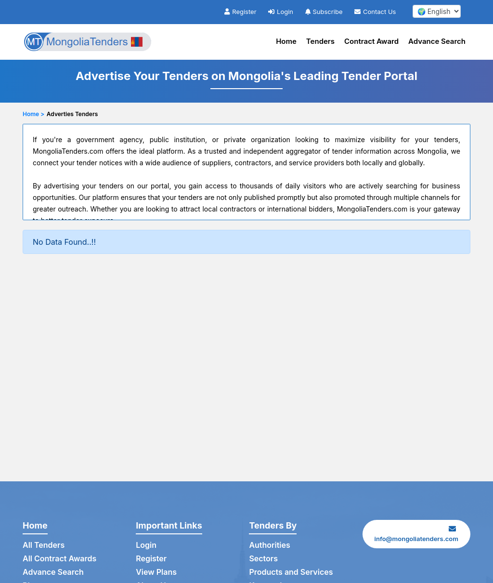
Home (286, 41)
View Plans (156, 572)
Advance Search (437, 41)
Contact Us (375, 11)
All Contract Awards (59, 558)
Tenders (320, 41)
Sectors (263, 558)
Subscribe (324, 11)
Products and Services (291, 572)
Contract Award (371, 41)
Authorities (269, 545)
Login (280, 11)
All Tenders (44, 545)
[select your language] (437, 11)
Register (240, 11)
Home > (33, 114)
